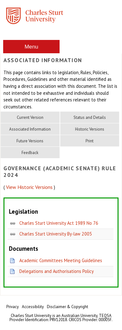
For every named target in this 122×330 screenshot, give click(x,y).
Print (89, 141)
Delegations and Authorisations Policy (56, 271)
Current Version (30, 117)
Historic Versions (89, 129)
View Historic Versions (29, 187)
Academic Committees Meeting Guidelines (60, 260)
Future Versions (29, 141)
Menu (31, 46)
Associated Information (30, 129)
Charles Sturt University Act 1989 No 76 (58, 223)
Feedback (30, 152)
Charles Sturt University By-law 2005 (55, 234)
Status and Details (90, 117)
